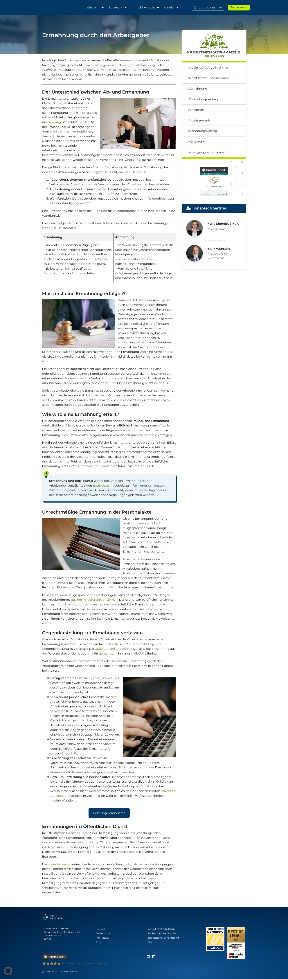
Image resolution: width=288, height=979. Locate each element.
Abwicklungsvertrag (203, 99)
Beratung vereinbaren (109, 813)
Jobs (98, 942)
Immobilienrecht (145, 7)
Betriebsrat (101, 485)
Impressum (102, 937)
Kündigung (196, 141)
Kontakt (100, 929)
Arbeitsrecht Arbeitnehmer (208, 67)
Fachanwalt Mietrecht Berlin (163, 933)
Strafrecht (118, 7)
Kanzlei (171, 7)
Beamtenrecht (59, 864)
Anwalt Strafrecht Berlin (161, 929)
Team (151, 942)
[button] (8, 971)
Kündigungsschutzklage (206, 152)
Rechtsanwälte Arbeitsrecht (163, 937)
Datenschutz (103, 933)
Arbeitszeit (196, 110)
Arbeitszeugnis (199, 120)
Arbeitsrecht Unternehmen (208, 78)
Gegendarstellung (108, 648)
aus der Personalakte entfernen (94, 599)
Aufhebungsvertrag (202, 131)
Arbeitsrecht (93, 7)
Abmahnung (51, 122)
